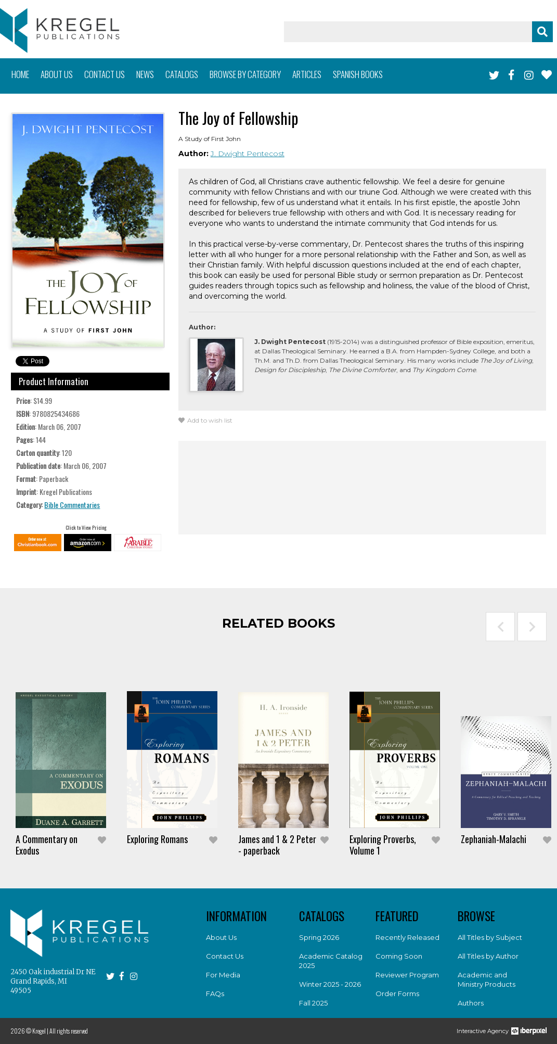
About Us (221, 937)
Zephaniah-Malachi (493, 839)
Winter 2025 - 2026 (330, 984)
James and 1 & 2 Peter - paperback (277, 844)
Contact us (104, 74)
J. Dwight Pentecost (247, 153)
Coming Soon (398, 956)
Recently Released (407, 937)
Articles (306, 74)
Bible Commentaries (72, 504)
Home (20, 74)
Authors (471, 1003)
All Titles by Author (488, 956)
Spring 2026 (319, 937)
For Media (223, 975)
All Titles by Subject (490, 937)
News (145, 74)
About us (57, 74)
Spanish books (358, 74)
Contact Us (224, 956)
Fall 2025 (313, 1003)
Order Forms (397, 993)
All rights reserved (68, 1030)
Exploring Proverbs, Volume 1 (382, 844)
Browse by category (245, 74)
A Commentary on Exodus (46, 844)
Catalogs (181, 74)
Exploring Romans (157, 839)
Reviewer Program (407, 975)
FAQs (215, 993)
